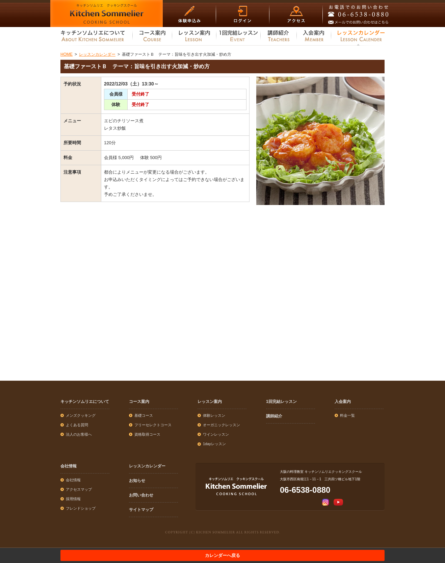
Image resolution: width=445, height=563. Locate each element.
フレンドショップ (81, 508)
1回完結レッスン (281, 401)
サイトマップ (141, 509)
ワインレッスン (216, 434)
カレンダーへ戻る (222, 555)
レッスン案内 (210, 401)
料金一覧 (347, 415)
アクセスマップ (79, 489)
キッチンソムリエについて (84, 401)
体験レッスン (214, 415)
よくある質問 (77, 425)
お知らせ (137, 480)
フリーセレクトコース (153, 425)
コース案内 (139, 401)
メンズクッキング (81, 415)
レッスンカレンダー (147, 466)
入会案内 (343, 401)
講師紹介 (274, 416)
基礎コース (143, 415)
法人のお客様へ (79, 434)
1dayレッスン (214, 444)
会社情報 (68, 466)
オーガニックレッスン (221, 425)
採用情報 (73, 499)
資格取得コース (147, 434)
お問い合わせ (141, 495)
